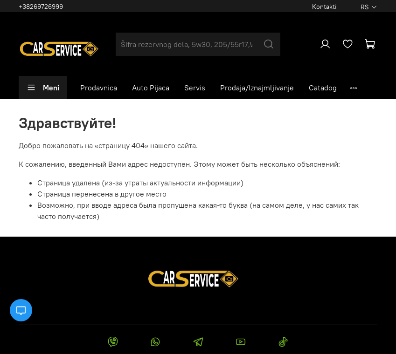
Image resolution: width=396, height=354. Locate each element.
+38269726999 (41, 6)
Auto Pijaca (150, 87)
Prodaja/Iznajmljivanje (257, 87)
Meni (43, 87)
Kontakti (324, 6)
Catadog (323, 87)
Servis (194, 87)
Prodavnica (98, 87)
